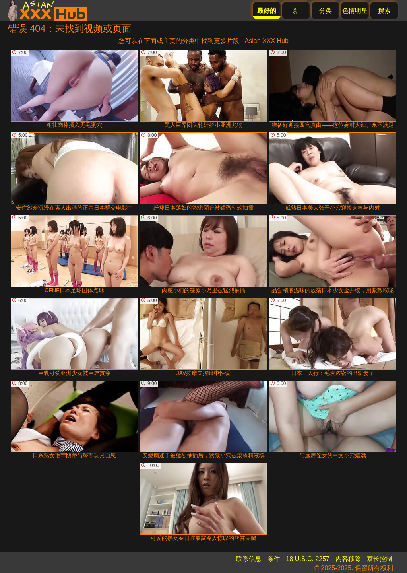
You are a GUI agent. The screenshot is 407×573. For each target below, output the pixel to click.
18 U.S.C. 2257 (307, 559)
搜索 (384, 10)
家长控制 (379, 559)
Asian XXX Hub (267, 40)
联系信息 (249, 559)
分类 (325, 10)
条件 (273, 559)
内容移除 (348, 559)
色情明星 (355, 10)
